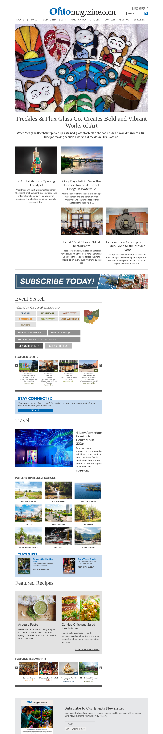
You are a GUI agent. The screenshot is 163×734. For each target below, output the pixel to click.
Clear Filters (58, 345)
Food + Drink (50, 20)
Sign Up (35, 410)
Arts (64, 20)
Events (21, 20)
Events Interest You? (29, 332)
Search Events (29, 345)
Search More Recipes (86, 649)
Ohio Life (95, 20)
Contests (110, 20)
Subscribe (140, 20)
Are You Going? (37, 307)
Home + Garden (78, 20)
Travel (34, 20)
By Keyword (26, 339)
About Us (125, 20)
